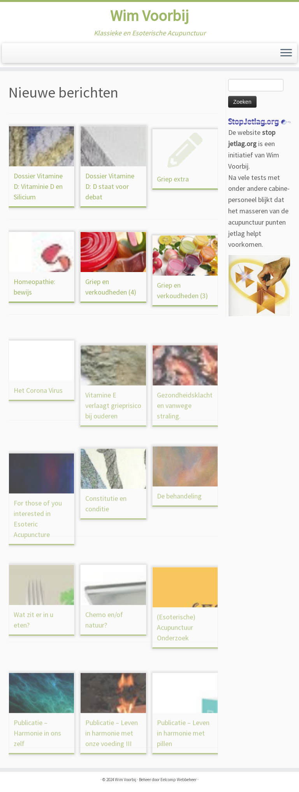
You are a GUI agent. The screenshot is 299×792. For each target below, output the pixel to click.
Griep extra (173, 207)
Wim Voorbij (149, 15)
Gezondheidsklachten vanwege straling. (185, 452)
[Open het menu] (286, 53)
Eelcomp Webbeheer (178, 779)
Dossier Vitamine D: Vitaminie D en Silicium (38, 186)
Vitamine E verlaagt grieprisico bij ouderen (113, 452)
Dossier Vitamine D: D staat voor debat (109, 200)
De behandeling (179, 530)
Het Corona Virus (38, 424)
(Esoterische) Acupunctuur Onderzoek (176, 674)
